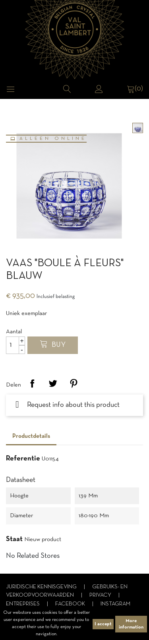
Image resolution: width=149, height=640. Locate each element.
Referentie (23, 458)
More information (131, 624)
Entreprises (23, 604)
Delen (32, 383)
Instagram (115, 604)
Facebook (70, 604)
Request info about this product (67, 405)
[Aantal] (15, 345)
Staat (14, 539)
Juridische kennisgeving (42, 587)
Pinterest (73, 383)
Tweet (53, 383)
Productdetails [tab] (31, 436)
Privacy (100, 595)
